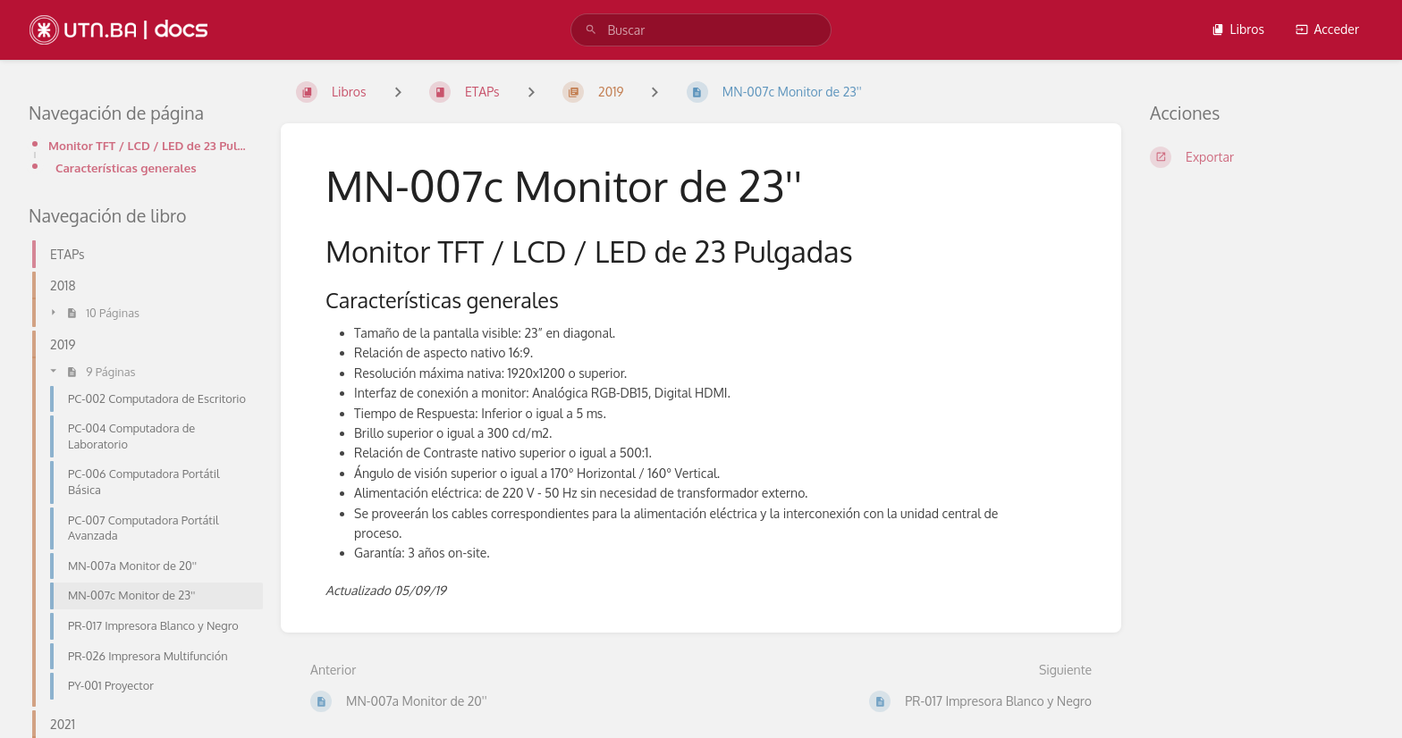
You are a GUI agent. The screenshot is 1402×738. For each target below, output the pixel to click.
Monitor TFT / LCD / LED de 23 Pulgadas (150, 145)
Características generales (126, 167)
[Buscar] (591, 30)
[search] (700, 29)
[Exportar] (1262, 157)
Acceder (1327, 29)
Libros (1237, 29)
